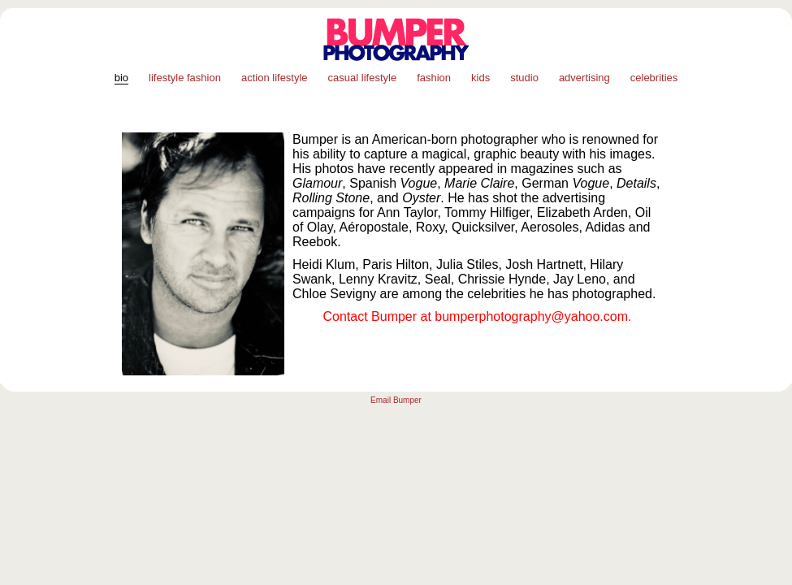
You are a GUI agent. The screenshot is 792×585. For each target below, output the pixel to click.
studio (524, 78)
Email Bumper (396, 400)
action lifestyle (274, 78)
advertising (584, 78)
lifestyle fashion (185, 78)
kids (480, 78)
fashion (434, 78)
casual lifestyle (362, 78)
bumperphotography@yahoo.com (531, 316)
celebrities (654, 78)
